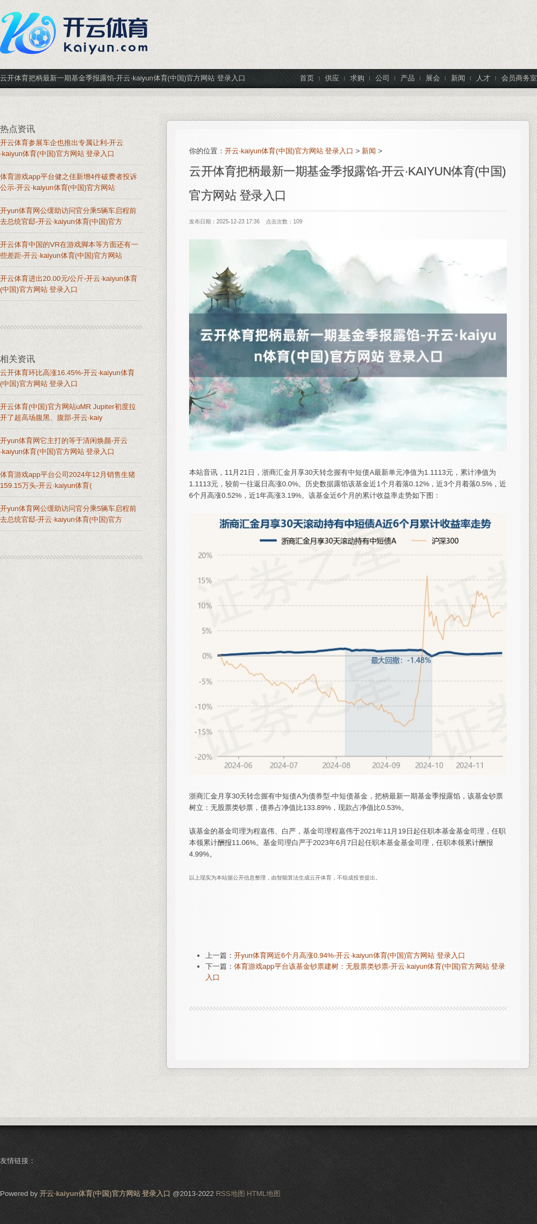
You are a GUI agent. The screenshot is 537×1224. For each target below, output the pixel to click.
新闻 (369, 151)
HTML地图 (263, 1193)
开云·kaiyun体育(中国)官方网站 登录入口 (289, 151)
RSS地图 (230, 1193)
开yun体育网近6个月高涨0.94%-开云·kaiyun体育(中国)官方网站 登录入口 (349, 955)
